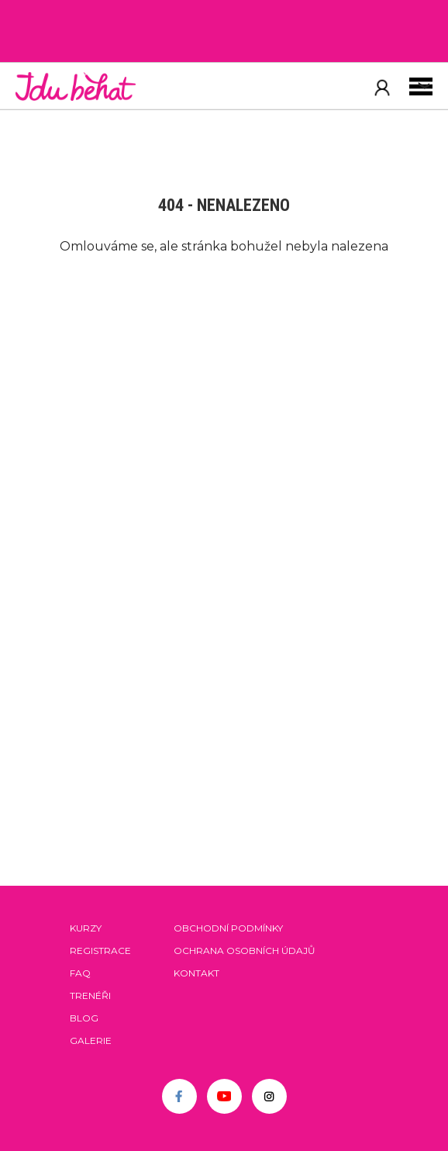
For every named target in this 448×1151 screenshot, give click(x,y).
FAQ (80, 973)
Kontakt (196, 973)
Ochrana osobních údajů (244, 950)
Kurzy (86, 928)
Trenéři (90, 995)
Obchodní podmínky (228, 928)
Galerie (91, 1040)
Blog (84, 1018)
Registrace (100, 950)
